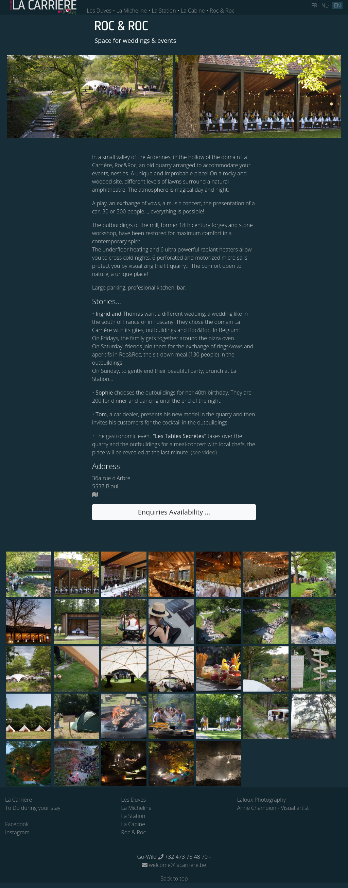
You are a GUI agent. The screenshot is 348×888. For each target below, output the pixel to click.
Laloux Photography (261, 799)
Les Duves (99, 10)
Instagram (17, 832)
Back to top (174, 878)
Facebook (17, 824)
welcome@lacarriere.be (174, 865)
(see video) (203, 452)
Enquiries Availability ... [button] (174, 512)
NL (324, 5)
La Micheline (132, 10)
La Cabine (193, 10)
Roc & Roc (222, 10)
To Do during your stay (32, 808)
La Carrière (18, 799)
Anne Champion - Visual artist (273, 808)
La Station (164, 10)
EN (337, 5)
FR (314, 5)
